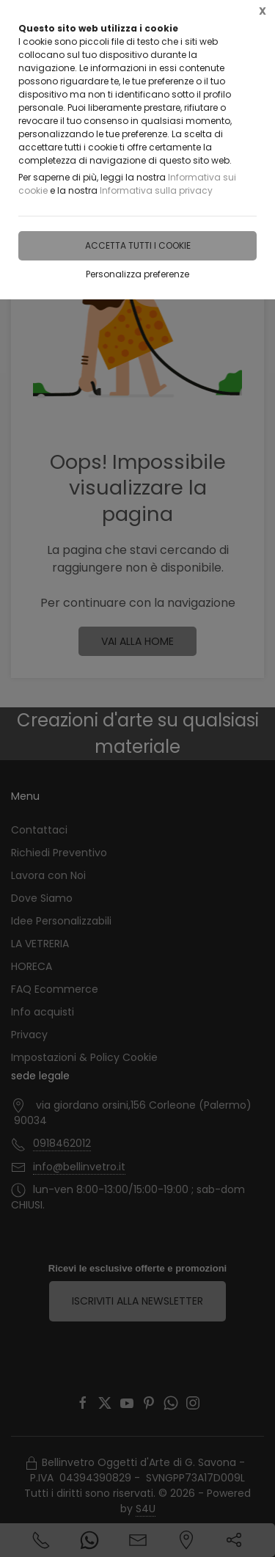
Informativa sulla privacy (156, 190)
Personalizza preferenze (137, 274)
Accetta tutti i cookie (138, 245)
